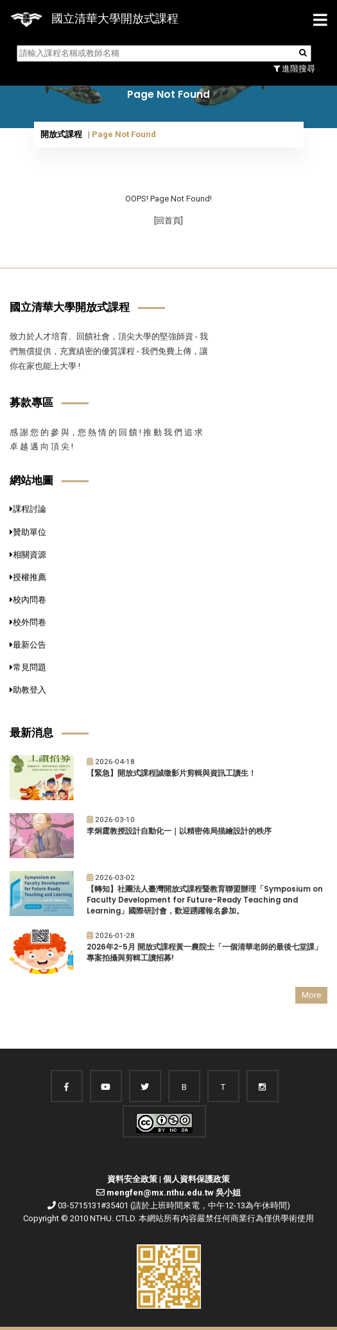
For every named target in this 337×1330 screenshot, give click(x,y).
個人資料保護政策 (196, 1179)
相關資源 (28, 554)
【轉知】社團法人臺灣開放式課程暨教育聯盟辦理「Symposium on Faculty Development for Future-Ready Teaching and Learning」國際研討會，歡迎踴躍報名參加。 (205, 899)
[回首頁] (168, 220)
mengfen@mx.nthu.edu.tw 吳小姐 (174, 1192)
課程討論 (28, 509)
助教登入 (28, 690)
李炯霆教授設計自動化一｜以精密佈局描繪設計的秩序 (179, 831)
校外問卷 (28, 622)
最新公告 (28, 645)
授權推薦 (28, 577)
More (311, 995)
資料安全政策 (132, 1179)
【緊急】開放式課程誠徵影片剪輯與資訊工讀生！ (171, 773)
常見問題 (28, 667)
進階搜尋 (294, 68)
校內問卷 (28, 599)
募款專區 (31, 402)
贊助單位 (28, 532)
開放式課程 (61, 134)
